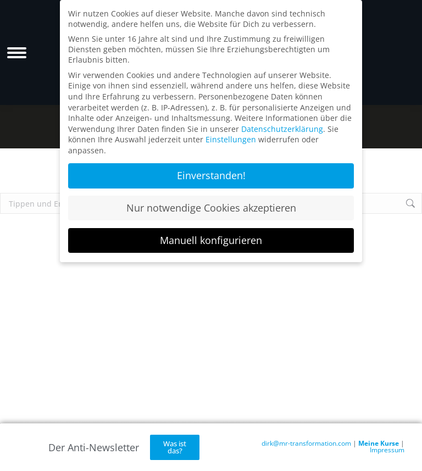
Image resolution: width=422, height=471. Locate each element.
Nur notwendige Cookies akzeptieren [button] (211, 207)
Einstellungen (231, 139)
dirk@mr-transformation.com (306, 443)
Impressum (387, 450)
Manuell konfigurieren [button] (211, 240)
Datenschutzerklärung (282, 129)
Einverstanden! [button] (211, 175)
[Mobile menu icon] (16, 53)
